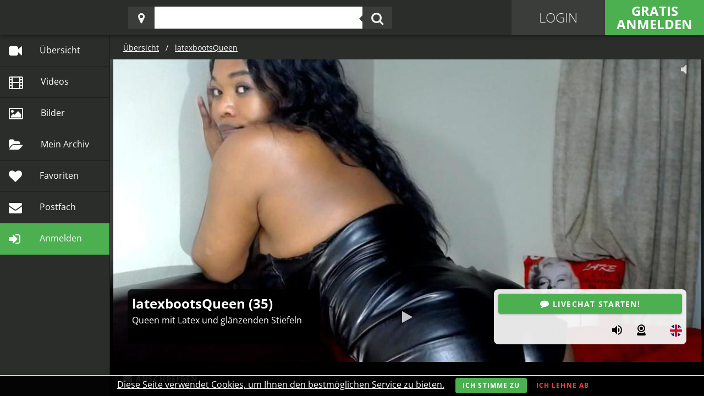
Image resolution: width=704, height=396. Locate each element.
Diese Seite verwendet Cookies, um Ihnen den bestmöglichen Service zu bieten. (280, 384)
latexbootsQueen (206, 47)
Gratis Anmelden (654, 17)
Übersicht (141, 47)
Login (558, 17)
